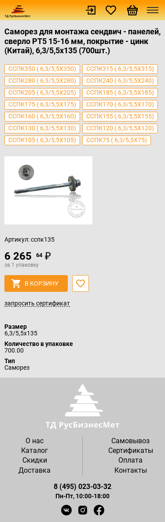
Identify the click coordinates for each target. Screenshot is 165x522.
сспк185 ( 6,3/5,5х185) (120, 92)
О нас (35, 441)
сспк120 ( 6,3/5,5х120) (120, 128)
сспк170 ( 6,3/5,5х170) (120, 104)
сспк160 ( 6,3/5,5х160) (42, 116)
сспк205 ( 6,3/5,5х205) (42, 92)
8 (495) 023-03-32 (82, 486)
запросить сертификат (37, 304)
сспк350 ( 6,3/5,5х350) (42, 68)
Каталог (34, 450)
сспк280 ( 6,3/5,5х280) (42, 80)
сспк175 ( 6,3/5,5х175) (42, 104)
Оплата (130, 460)
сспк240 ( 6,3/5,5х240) (120, 80)
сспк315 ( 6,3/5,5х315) (120, 68)
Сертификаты (130, 450)
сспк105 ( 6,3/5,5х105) (42, 139)
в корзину (35, 283)
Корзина (132, 10)
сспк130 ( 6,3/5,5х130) (42, 128)
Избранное (111, 10)
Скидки (34, 460)
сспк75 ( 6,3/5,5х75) (116, 139)
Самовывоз (130, 441)
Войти (91, 10)
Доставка (34, 470)
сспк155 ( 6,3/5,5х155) (120, 116)
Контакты (130, 470)
